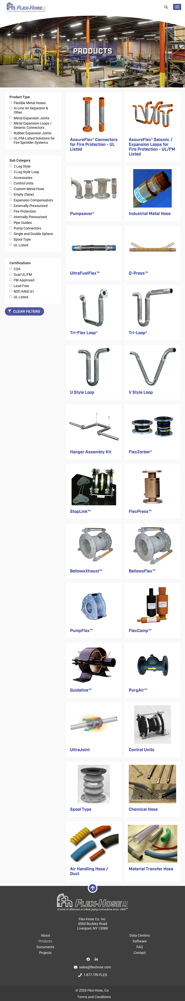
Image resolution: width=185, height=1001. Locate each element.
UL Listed (21, 245)
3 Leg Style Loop (26, 172)
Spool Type (22, 239)
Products (45, 941)
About (45, 935)
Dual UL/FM (23, 274)
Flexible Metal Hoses (30, 103)
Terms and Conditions (94, 996)
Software (140, 941)
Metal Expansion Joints (31, 118)
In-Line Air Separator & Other (31, 110)
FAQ (139, 947)
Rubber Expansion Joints (32, 133)
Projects (45, 952)
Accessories (23, 177)
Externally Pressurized (31, 206)
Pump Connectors (27, 228)
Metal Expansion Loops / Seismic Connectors (32, 125)
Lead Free (21, 286)
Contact (140, 952)
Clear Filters (24, 311)
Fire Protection (25, 211)
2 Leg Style (22, 166)
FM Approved (24, 280)
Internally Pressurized (30, 217)
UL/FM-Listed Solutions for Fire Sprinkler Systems (34, 140)
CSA (17, 269)
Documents (45, 947)
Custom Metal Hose (29, 189)
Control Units (23, 183)
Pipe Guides (23, 222)
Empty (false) (24, 194)
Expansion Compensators (33, 200)
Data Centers (140, 935)
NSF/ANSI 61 (24, 291)
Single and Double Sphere (33, 234)
